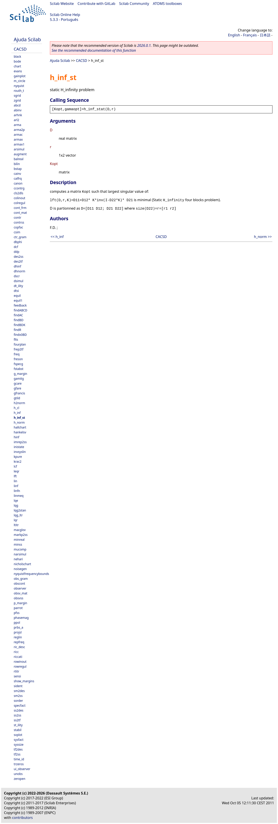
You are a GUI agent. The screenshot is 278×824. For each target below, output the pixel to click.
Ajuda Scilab (27, 39)
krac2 (18, 461)
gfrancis (19, 393)
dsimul (18, 281)
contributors (22, 817)
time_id (19, 759)
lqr (16, 520)
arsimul (19, 149)
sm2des (19, 691)
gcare (18, 383)
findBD (18, 320)
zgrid (17, 100)
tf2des (18, 749)
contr (17, 217)
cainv (17, 173)
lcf (15, 466)
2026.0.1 (144, 45)
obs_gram (21, 578)
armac (18, 134)
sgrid (17, 95)
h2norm (19, 403)
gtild (17, 398)
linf (16, 486)
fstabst (18, 369)
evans (18, 71)
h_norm (19, 422)
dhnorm (19, 271)
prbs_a (18, 627)
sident (18, 686)
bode (17, 61)
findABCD (20, 310)
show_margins (24, 681)
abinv (18, 110)
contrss (19, 222)
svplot (18, 735)
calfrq (18, 178)
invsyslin (20, 452)
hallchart (20, 427)
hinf (16, 437)
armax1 (19, 144)
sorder (18, 700)
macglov (20, 530)
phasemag (21, 618)
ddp (16, 252)
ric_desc (19, 647)
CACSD (20, 49)
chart (17, 66)
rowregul (20, 666)
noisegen (20, 569)
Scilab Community (134, 3)
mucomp (20, 549)
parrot (18, 608)
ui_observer (22, 769)
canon (18, 183)
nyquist (19, 86)
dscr (17, 276)
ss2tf (17, 720)
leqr (16, 471)
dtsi (16, 291)
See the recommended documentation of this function (94, 50)
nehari (18, 559)
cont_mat (20, 212)
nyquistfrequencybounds (31, 574)
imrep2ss (20, 442)
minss (18, 544)
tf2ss (17, 754)
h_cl (16, 408)
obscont (19, 583)
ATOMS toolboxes (167, 3)
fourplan (20, 344)
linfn (17, 491)
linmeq (18, 496)
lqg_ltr (18, 515)
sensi (17, 676)
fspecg (18, 364)
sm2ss (18, 696)
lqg (16, 505)
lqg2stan (20, 510)
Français (250, 35)
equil (17, 295)
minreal (19, 539)
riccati (18, 657)
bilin (17, 164)
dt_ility (18, 286)
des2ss (18, 256)
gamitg (19, 378)
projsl (18, 632)
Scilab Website (62, 3)
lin (15, 481)
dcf (16, 247)
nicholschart (22, 564)
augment (20, 154)
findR (17, 330)
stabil (17, 730)
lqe (16, 500)
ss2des (18, 710)
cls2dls (18, 193)
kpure (18, 456)
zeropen (19, 779)
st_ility (18, 725)
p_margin (20, 603)
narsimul (20, 554)
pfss (17, 613)
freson (18, 359)
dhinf (17, 266)
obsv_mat (20, 593)
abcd (17, 105)
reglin (18, 637)
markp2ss (20, 535)
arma (17, 125)
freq (17, 354)
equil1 (18, 300)
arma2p (19, 130)
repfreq (19, 642)
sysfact (18, 739)
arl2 (16, 120)
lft (15, 476)
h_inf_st (19, 417)
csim (17, 232)
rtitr (16, 671)
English (234, 35)
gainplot (19, 76)
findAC (18, 315)
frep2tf (18, 349)
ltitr (16, 525)
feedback (20, 305)
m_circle (19, 81)
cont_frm (20, 208)
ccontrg (19, 188)
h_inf (17, 413)
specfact (19, 705)
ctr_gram (20, 237)
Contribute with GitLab (96, 3)
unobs (18, 774)
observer (20, 588)
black (17, 56)
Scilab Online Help (65, 14)
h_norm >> (263, 236)
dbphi (18, 242)
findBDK (19, 325)
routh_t (19, 90)
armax (18, 139)
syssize (18, 744)
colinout (19, 198)
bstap (18, 169)
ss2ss (17, 715)
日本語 (265, 35)
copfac (18, 227)
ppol (17, 622)
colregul (19, 203)
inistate (19, 447)
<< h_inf (57, 236)
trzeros (19, 764)
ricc (16, 652)
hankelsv (20, 432)
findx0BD (20, 334)
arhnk (18, 115)
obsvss (18, 598)
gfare (17, 388)
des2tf (18, 261)
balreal (18, 159)
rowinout (20, 661)
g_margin (20, 374)
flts (16, 339)
